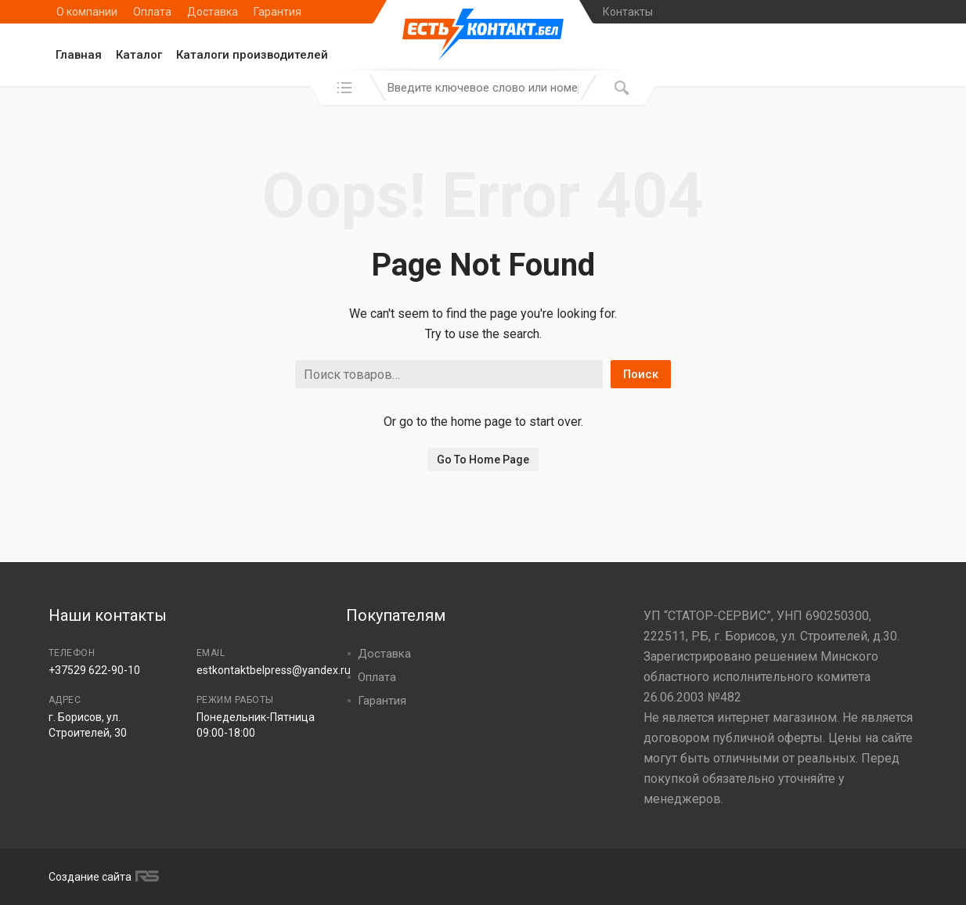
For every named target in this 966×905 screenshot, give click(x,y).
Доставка (212, 11)
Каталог (139, 55)
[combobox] (483, 87)
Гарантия (277, 11)
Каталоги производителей (252, 55)
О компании (86, 11)
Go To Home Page (483, 459)
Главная (79, 55)
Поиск (640, 374)
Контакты (628, 11)
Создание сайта (102, 877)
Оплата (152, 11)
